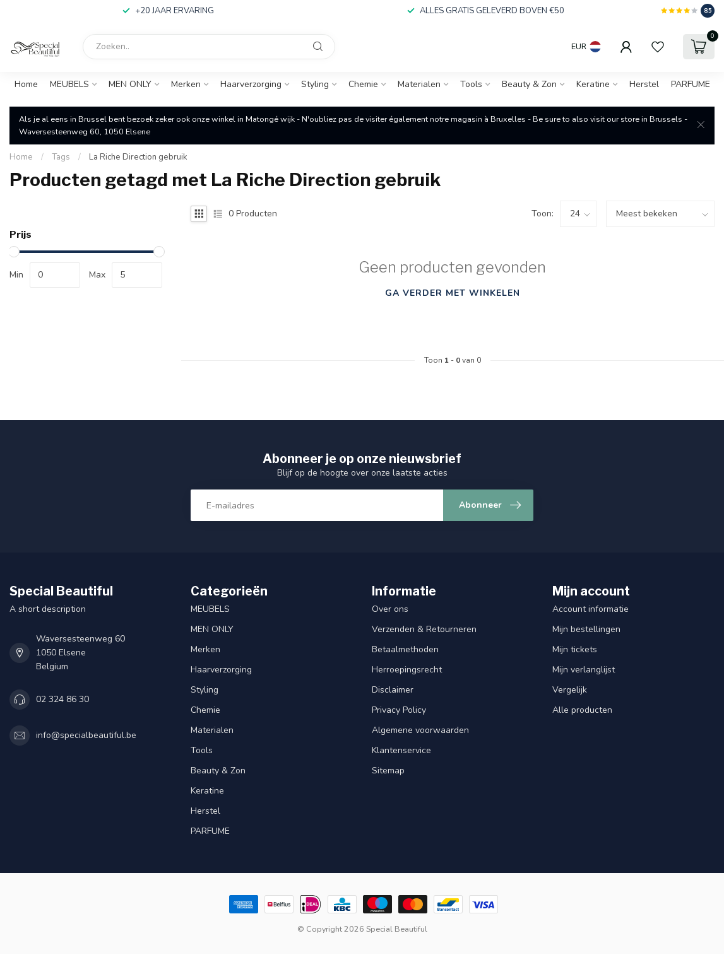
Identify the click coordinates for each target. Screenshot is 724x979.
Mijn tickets (574, 649)
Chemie (363, 84)
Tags (61, 157)
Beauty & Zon (529, 84)
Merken (186, 84)
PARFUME (690, 84)
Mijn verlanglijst (583, 670)
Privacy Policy (399, 710)
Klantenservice (401, 750)
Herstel (644, 84)
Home (26, 84)
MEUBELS (69, 84)
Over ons (390, 609)
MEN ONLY (130, 84)
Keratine (593, 84)
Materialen (419, 84)
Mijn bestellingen (586, 629)
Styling (315, 84)
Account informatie (590, 609)
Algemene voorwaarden (420, 730)
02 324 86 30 (62, 699)
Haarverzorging (251, 84)
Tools (471, 84)
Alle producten (582, 710)
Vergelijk (569, 690)
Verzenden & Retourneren (425, 629)
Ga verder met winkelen (452, 293)
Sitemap (388, 771)
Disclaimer (392, 690)
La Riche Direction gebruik (138, 157)
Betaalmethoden (405, 649)
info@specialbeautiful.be (86, 735)
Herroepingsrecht (407, 670)
